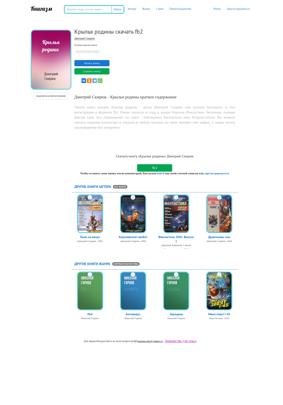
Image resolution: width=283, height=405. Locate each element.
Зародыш (176, 314)
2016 (226, 318)
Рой (90, 314)
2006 (143, 241)
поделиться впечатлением (51, 95)
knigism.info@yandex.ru (148, 341)
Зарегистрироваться (238, 8)
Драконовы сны (219, 237)
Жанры (146, 8)
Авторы (131, 8)
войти (160, 173)
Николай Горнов (90, 318)
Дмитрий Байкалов (171, 245)
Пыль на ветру (90, 237)
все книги (120, 186)
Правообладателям (180, 8)
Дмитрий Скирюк (84, 38)
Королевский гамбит (133, 237)
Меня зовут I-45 (219, 314)
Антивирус (133, 314)
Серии (160, 8)
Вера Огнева (216, 318)
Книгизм (41, 8)
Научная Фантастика (87, 52)
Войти (217, 8)
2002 (100, 241)
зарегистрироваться (216, 173)
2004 (229, 241)
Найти (117, 9)
